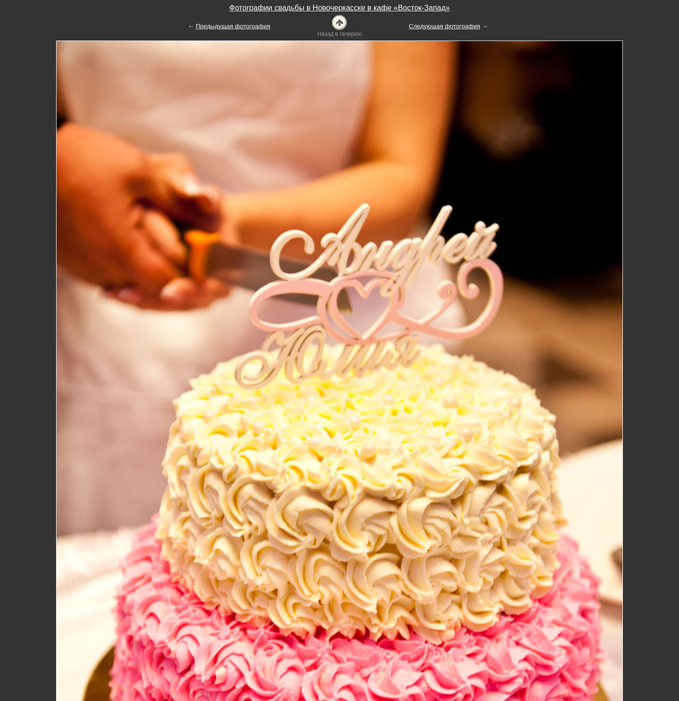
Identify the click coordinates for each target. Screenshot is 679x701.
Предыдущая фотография (233, 26)
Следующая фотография (444, 26)
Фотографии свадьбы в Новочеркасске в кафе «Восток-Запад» (339, 8)
